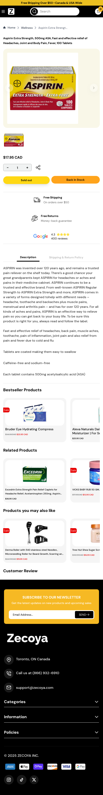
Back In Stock (76, 180)
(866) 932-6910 (45, 673)
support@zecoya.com (34, 687)
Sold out (26, 180)
